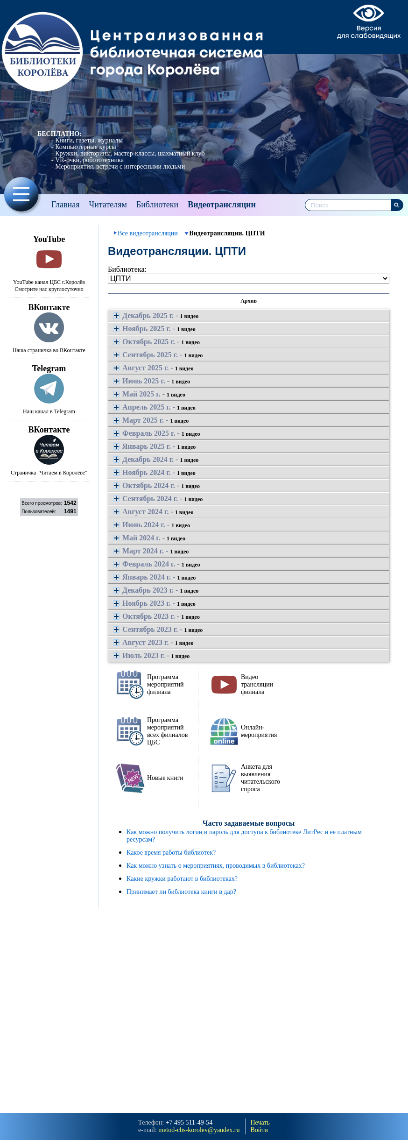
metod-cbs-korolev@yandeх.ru (198, 1129)
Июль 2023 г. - (151, 655)
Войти (259, 1129)
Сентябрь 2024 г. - (158, 499)
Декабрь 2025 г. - (155, 315)
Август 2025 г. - (153, 368)
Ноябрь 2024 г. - (154, 472)
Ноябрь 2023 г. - (154, 603)
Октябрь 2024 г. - (156, 485)
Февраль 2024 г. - (156, 564)
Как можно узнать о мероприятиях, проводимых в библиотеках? (216, 865)
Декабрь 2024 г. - (155, 459)
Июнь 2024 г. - (151, 525)
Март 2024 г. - (151, 551)
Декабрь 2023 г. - (155, 590)
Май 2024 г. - (149, 538)
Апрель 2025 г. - (154, 407)
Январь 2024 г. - (154, 577)
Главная (65, 204)
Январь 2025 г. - (154, 446)
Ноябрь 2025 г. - (154, 329)
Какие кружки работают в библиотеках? (182, 878)
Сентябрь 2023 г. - (158, 629)
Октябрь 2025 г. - (156, 342)
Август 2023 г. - (153, 642)
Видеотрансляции (222, 204)
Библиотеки (157, 204)
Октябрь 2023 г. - (156, 616)
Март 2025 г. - (151, 420)
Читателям (108, 204)
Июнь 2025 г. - (151, 381)
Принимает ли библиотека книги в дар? (181, 891)
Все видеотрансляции (148, 233)
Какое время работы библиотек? (171, 852)
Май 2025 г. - (149, 394)
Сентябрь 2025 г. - (158, 355)
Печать (260, 1122)
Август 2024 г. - (153, 512)
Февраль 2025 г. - (156, 433)
